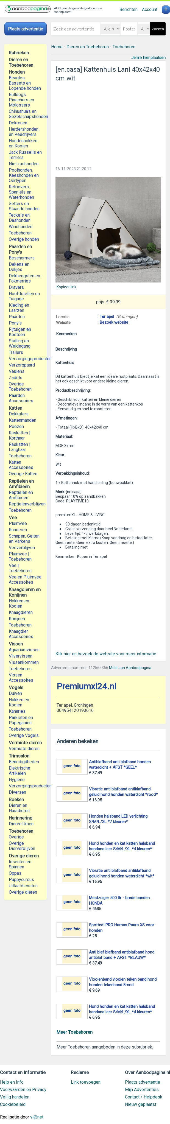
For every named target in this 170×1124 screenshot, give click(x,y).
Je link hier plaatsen (148, 57)
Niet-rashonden (23, 163)
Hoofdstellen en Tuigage (24, 296)
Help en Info (12, 1082)
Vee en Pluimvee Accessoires (25, 579)
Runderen (18, 529)
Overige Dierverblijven (22, 846)
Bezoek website (114, 322)
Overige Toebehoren (20, 386)
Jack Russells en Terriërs (25, 155)
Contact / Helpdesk (143, 1097)
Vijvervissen (20, 656)
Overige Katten (23, 473)
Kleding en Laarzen (19, 308)
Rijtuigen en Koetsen (20, 332)
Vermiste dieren (24, 748)
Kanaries (17, 711)
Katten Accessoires (21, 465)
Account (149, 9)
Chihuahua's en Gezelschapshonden (25, 114)
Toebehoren (20, 233)
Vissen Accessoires (21, 677)
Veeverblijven (22, 547)
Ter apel (107, 316)
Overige (16, 837)
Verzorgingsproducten (25, 358)
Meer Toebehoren (75, 1032)
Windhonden (20, 226)
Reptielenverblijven (25, 504)
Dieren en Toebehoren (87, 46)
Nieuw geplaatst (140, 1104)
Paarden (17, 316)
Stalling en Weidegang (19, 343)
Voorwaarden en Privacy (23, 1089)
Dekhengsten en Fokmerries (24, 278)
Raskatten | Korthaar (19, 435)
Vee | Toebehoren (20, 568)
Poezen (16, 426)
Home (57, 46)
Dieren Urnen (21, 823)
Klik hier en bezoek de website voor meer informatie (105, 653)
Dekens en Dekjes (19, 267)
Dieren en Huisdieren (19, 808)
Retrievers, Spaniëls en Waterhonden (21, 192)
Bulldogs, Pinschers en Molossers (21, 100)
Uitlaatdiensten (23, 885)
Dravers (16, 287)
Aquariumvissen (24, 649)
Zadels (15, 377)
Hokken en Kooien (19, 603)
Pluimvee (18, 523)
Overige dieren (23, 892)
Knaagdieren (21, 612)
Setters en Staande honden (24, 206)
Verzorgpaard (22, 365)
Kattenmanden (22, 420)
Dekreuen (18, 122)
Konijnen (17, 618)
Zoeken (158, 29)
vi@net (36, 1117)
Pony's (15, 323)
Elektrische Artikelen (19, 770)
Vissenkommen (24, 662)
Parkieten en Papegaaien (21, 720)
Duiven (15, 693)
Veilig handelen (14, 1097)
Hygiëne (17, 779)
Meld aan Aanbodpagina (130, 668)
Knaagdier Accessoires (21, 634)
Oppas (15, 873)
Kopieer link (66, 287)
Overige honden (24, 239)
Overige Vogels (24, 735)
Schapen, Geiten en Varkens (24, 538)
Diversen (17, 792)
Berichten (128, 9)
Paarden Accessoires (21, 398)
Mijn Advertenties (142, 1089)
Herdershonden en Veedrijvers (23, 132)
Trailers (16, 352)
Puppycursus (21, 879)
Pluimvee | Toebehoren (20, 556)
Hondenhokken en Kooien (23, 143)
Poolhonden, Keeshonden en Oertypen (24, 175)
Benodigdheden (24, 761)
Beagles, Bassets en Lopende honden (25, 83)
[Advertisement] (108, 122)
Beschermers (22, 258)
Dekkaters (19, 413)
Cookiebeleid (13, 1104)
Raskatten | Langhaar (19, 447)
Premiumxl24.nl (86, 686)
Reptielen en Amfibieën (21, 495)
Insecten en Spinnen (20, 864)
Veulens (16, 371)
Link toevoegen (86, 1082)
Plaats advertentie (142, 1082)
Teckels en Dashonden (19, 218)
